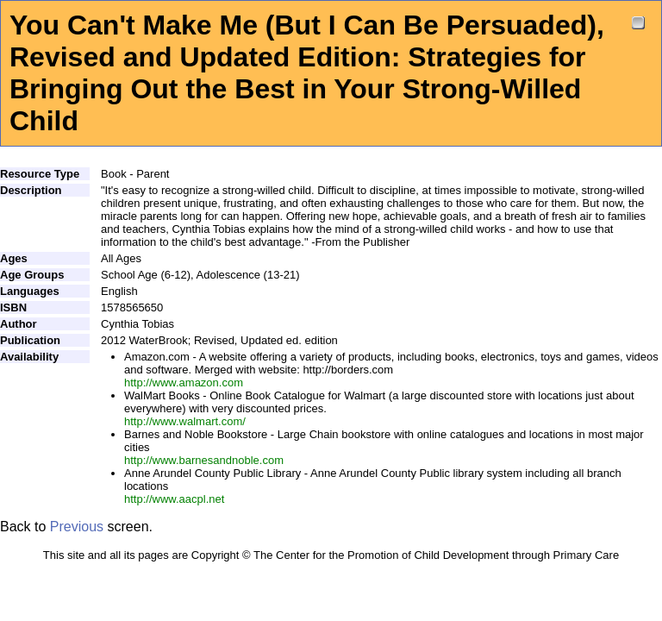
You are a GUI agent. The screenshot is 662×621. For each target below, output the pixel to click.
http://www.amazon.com (183, 382)
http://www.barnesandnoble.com (204, 460)
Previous (76, 526)
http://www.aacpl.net (174, 498)
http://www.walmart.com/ (185, 421)
